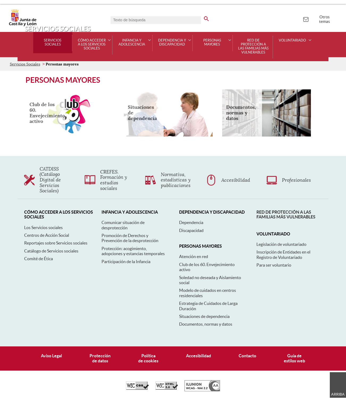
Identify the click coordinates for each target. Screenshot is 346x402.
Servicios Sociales (52, 42)
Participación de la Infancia (126, 261)
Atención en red (193, 256)
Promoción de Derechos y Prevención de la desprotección (130, 238)
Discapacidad (191, 230)
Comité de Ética (38, 258)
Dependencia (191, 222)
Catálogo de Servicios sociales (51, 250)
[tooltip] (305, 18)
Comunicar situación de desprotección (123, 225)
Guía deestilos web (294, 358)
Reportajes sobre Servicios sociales (55, 243)
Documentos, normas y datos (205, 324)
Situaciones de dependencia (204, 316)
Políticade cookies (148, 358)
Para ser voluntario (273, 265)
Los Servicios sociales (43, 227)
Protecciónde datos (100, 358)
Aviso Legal (51, 355)
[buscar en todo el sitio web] (206, 17)
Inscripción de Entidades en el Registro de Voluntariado (283, 254)
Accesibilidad (198, 355)
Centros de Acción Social (46, 235)
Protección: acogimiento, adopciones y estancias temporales (133, 251)
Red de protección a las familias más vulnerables (253, 46)
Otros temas (324, 19)
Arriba (338, 394)
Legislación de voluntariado (281, 244)
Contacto (247, 355)
